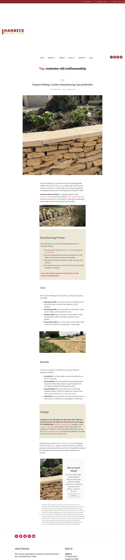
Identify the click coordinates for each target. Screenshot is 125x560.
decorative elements (47, 507)
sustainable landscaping (65, 522)
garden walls (79, 514)
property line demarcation (57, 520)
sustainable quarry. (70, 393)
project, (53, 446)
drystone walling (46, 197)
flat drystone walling (65, 443)
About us (71, 58)
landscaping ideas (80, 516)
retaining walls (76, 520)
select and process (74, 197)
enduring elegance (54, 512)
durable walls (57, 511)
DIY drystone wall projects (60, 507)
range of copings (46, 427)
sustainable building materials (50, 522)
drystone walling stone (51, 431)
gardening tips (46, 516)
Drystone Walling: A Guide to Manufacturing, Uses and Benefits (62, 84)
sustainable (71, 250)
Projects (62, 58)
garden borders (71, 514)
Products (51, 58)
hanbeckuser (57, 89)
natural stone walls (64, 518)
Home (42, 58)
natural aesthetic (46, 518)
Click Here (74, 495)
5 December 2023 (70, 89)
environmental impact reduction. (69, 512)
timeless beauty (60, 524)
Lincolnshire (49, 252)
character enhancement (73, 505)
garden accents (62, 514)
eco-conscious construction (69, 511)
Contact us (82, 58)
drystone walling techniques (69, 509)
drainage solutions (73, 507)
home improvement (69, 516)
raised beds (68, 520)
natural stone (55, 518)
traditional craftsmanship (72, 524)
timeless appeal (51, 524)
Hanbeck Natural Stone (62, 424)
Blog (91, 58)
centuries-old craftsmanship (58, 505)
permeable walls (74, 518)
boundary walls (46, 505)
